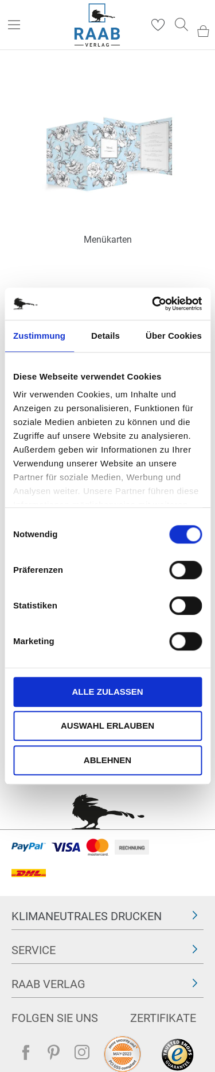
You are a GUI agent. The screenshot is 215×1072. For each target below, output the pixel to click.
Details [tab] (105, 335)
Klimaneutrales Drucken (86, 916)
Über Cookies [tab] (174, 335)
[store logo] (97, 25)
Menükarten (108, 239)
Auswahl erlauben (107, 725)
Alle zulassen (107, 691)
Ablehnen (107, 760)
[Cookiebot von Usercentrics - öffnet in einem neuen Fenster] (153, 303)
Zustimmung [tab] (39, 335)
